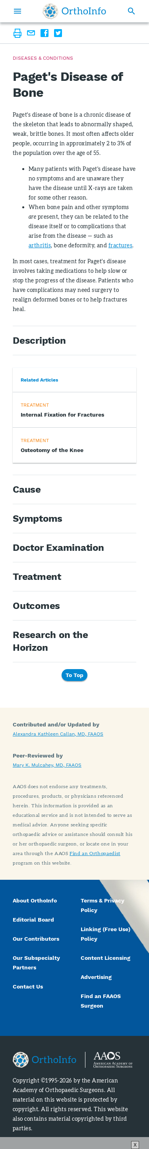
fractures (120, 245)
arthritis (40, 245)
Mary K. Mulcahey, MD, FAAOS (47, 765)
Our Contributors (37, 939)
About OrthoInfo (35, 900)
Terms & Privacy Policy (102, 905)
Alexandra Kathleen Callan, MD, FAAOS (58, 734)
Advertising (96, 977)
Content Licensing (105, 958)
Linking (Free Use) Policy (105, 934)
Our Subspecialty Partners (36, 963)
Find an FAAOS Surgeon (101, 1001)
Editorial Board (33, 919)
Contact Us (28, 986)
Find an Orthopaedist (95, 853)
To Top (74, 675)
